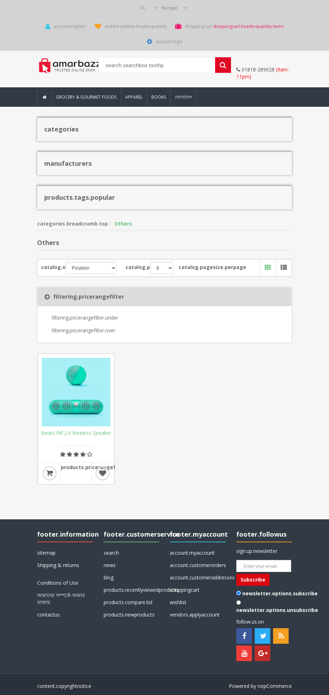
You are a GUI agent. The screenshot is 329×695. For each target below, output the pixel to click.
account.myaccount (192, 552)
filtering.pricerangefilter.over (83, 330)
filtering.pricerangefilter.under (85, 317)
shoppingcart (185, 589)
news (110, 565)
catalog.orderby (53, 267)
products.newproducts (129, 614)
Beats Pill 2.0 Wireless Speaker (76, 433)
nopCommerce (275, 686)
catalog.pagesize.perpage (193, 267)
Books (158, 97)
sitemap (46, 552)
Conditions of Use (57, 582)
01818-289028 (255, 69)
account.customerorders (198, 565)
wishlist (178, 602)
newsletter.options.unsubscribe (277, 610)
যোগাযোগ (183, 97)
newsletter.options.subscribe (280, 593)
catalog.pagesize (138, 267)
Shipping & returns (58, 565)
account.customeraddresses (198, 577)
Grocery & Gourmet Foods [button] (86, 97)
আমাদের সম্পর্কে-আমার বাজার (61, 599)
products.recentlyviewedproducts (132, 589)
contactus (48, 614)
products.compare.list (128, 602)
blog (109, 577)
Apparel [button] (134, 97)
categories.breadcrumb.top (72, 223)
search (111, 552)
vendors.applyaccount (195, 614)
